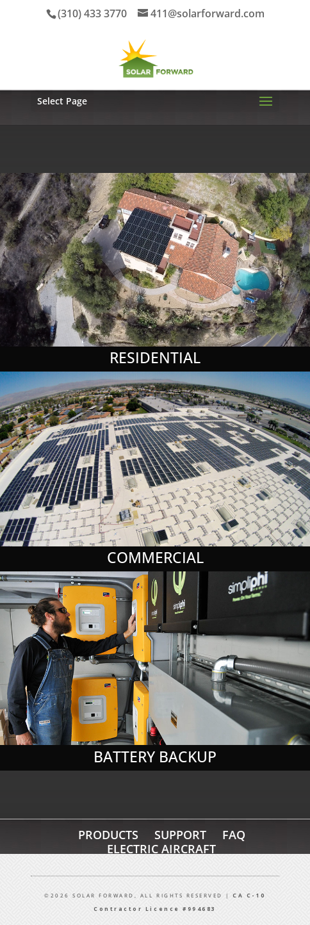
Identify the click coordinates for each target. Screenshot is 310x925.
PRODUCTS (108, 834)
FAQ (233, 834)
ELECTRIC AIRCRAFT (161, 848)
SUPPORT (180, 834)
